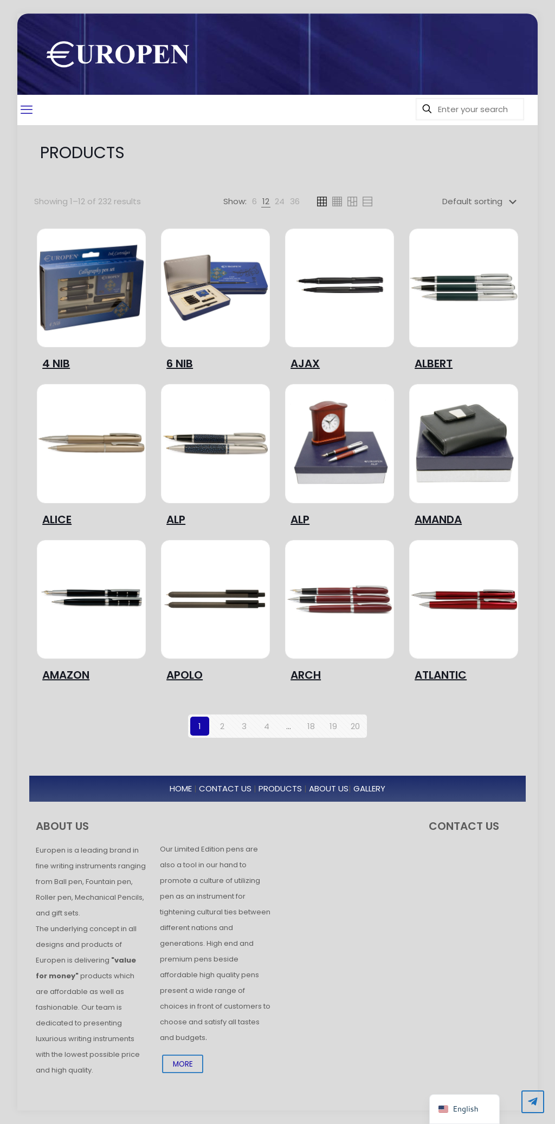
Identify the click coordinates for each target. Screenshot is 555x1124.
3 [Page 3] (244, 726)
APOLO (184, 675)
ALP (175, 519)
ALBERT (434, 363)
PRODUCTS (280, 788)
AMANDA (438, 519)
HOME (181, 788)
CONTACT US (225, 788)
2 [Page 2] (222, 726)
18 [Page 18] (311, 726)
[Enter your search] (470, 109)
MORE (182, 1063)
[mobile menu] (26, 110)
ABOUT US (329, 788)
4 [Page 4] (266, 726)
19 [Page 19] (333, 726)
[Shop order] (481, 201)
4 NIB (56, 363)
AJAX (305, 363)
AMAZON (65, 675)
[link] (254, 201)
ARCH (306, 675)
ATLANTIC (441, 675)
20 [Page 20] (355, 726)
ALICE (57, 519)
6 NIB (179, 363)
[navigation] (464, 1109)
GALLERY (369, 788)
